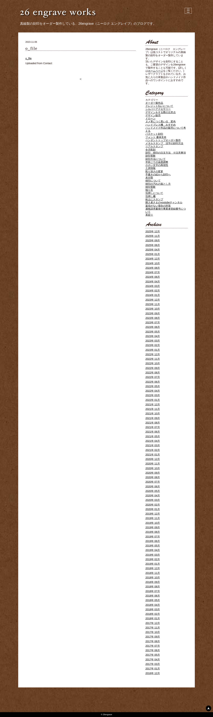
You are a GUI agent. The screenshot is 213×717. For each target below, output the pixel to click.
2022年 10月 (152, 363)
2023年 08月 (152, 318)
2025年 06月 (152, 245)
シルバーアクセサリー (158, 109)
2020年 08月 (152, 477)
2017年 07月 (152, 645)
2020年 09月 (152, 472)
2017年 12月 (152, 623)
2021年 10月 (152, 413)
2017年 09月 (152, 636)
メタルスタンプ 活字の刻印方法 (164, 143)
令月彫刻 (150, 149)
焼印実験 (150, 186)
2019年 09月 (152, 527)
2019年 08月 (152, 531)
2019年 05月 (152, 545)
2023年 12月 (152, 299)
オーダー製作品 (154, 102)
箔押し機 (150, 196)
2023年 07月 (152, 322)
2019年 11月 (152, 518)
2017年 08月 (152, 641)
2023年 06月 (152, 327)
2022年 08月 (152, 372)
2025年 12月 (152, 231)
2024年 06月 (152, 276)
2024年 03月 (152, 286)
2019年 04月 (152, 550)
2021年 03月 (152, 445)
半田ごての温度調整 (156, 162)
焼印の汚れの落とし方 (158, 183)
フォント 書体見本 (155, 137)
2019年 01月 (152, 563)
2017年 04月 (152, 659)
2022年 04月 (152, 390)
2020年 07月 (152, 481)
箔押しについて (154, 193)
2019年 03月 (152, 554)
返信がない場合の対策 (158, 205)
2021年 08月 (152, 422)
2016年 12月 (152, 673)
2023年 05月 (152, 331)
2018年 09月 (152, 582)
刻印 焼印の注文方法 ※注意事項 (165, 152)
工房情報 (150, 168)
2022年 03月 (152, 395)
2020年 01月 (152, 509)
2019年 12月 (152, 513)
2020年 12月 (152, 459)
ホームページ (155, 70)
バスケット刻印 (154, 133)
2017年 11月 (152, 627)
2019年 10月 (152, 522)
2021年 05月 (152, 436)
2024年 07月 (152, 272)
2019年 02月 (152, 559)
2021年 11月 (152, 409)
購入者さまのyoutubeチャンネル (163, 202)
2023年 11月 (152, 304)
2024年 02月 (152, 290)
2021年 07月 (152, 427)
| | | (188, 11)
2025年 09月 (152, 240)
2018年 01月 (152, 618)
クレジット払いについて (159, 106)
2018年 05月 (152, 600)
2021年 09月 (152, 418)
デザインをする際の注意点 (160, 112)
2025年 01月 (152, 254)
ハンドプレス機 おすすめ (160, 124)
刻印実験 (150, 155)
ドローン (150, 118)
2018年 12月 (152, 568)
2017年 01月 (152, 668)
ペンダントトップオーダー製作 (163, 140)
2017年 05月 (152, 654)
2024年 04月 (152, 281)
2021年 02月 (152, 450)
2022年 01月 (152, 400)
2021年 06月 (152, 431)
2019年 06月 (152, 541)
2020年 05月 (152, 491)
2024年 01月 (152, 295)
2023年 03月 (152, 340)
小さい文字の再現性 (156, 165)
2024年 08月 (152, 267)
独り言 (149, 190)
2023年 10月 (152, 308)
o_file (28, 58)
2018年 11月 (152, 573)
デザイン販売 (153, 115)
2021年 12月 (152, 404)
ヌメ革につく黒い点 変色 (160, 121)
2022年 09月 (152, 368)
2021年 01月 (152, 454)
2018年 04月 (152, 604)
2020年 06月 (152, 486)
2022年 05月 (152, 386)
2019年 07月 (152, 536)
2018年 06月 (152, 595)
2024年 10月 (152, 263)
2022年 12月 (152, 354)
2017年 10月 (152, 632)
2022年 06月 (152, 381)
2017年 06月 (152, 650)
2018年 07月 (152, 591)
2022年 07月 (152, 377)
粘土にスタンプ (154, 199)
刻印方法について (155, 159)
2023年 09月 (152, 313)
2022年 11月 (152, 358)
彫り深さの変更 (154, 171)
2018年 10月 (152, 577)
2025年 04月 (152, 249)
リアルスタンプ (154, 146)
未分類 (149, 177)
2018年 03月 (152, 609)
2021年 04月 (152, 440)
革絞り (149, 214)
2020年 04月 (152, 495)
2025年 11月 (152, 235)
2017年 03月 (152, 664)
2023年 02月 (152, 345)
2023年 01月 (152, 349)
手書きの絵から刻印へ (158, 174)
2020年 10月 (152, 468)
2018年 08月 (152, 586)
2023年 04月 (152, 336)
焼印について (153, 180)
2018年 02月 (152, 613)
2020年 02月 (152, 504)
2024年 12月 (152, 258)
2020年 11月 (152, 463)
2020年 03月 (152, 500)
